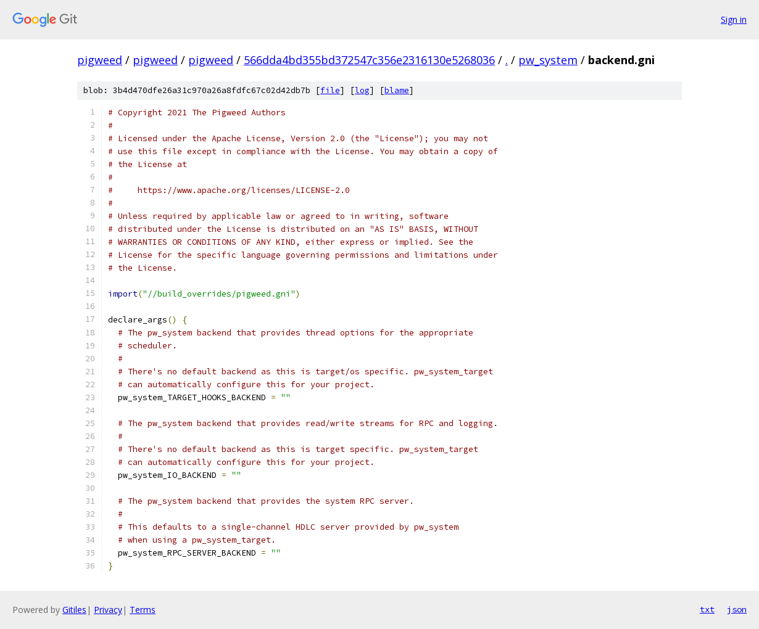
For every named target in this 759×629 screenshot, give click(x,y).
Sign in (734, 19)
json (737, 609)
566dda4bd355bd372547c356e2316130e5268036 (369, 59)
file (330, 90)
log (362, 90)
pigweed (99, 59)
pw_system (548, 59)
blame (396, 90)
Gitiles (74, 609)
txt (707, 609)
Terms (143, 609)
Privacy (108, 609)
